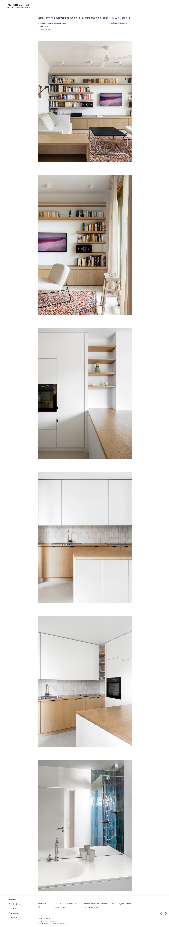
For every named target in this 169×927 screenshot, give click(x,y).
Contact (13, 917)
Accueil (12, 900)
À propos (13, 913)
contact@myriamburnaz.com (95, 904)
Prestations (14, 904)
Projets (12, 908)
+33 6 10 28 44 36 (91, 907)
